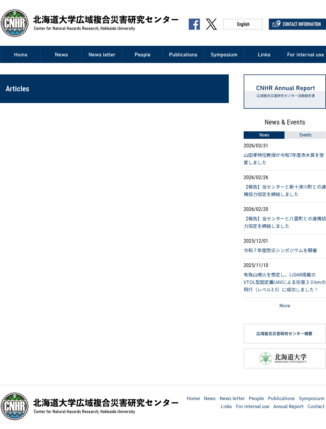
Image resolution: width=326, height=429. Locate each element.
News (264, 135)
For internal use (252, 406)
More (284, 305)
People (256, 398)
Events (305, 135)
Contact (316, 406)
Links (226, 406)
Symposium (312, 398)
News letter (232, 398)
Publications (281, 398)
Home (193, 398)
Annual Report (288, 406)
